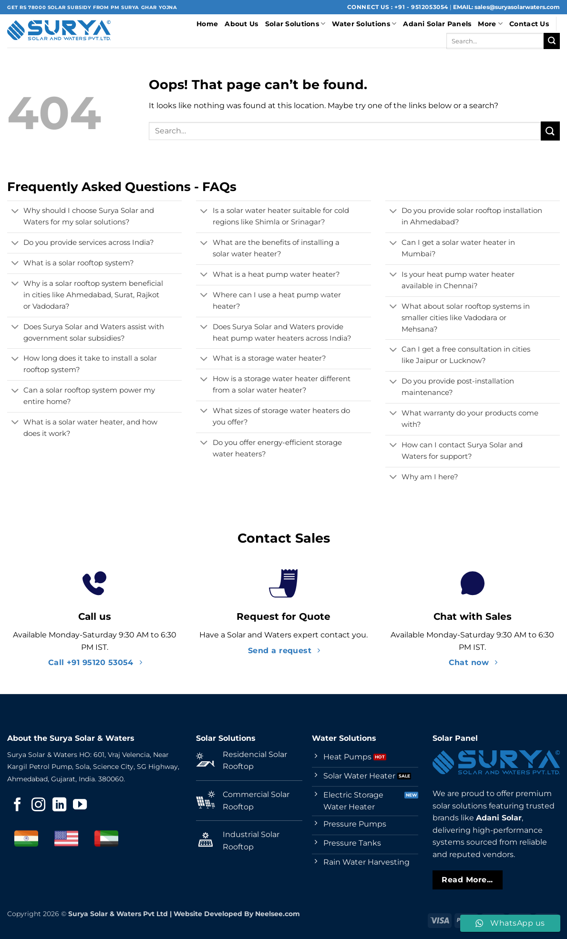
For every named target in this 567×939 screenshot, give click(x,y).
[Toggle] (15, 212)
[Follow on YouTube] (80, 805)
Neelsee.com (277, 913)
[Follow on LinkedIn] (59, 805)
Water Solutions (364, 23)
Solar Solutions (295, 23)
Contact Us (529, 24)
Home (207, 24)
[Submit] (552, 41)
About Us (241, 24)
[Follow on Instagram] (38, 805)
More (490, 23)
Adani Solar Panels (437, 24)
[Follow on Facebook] (17, 805)
